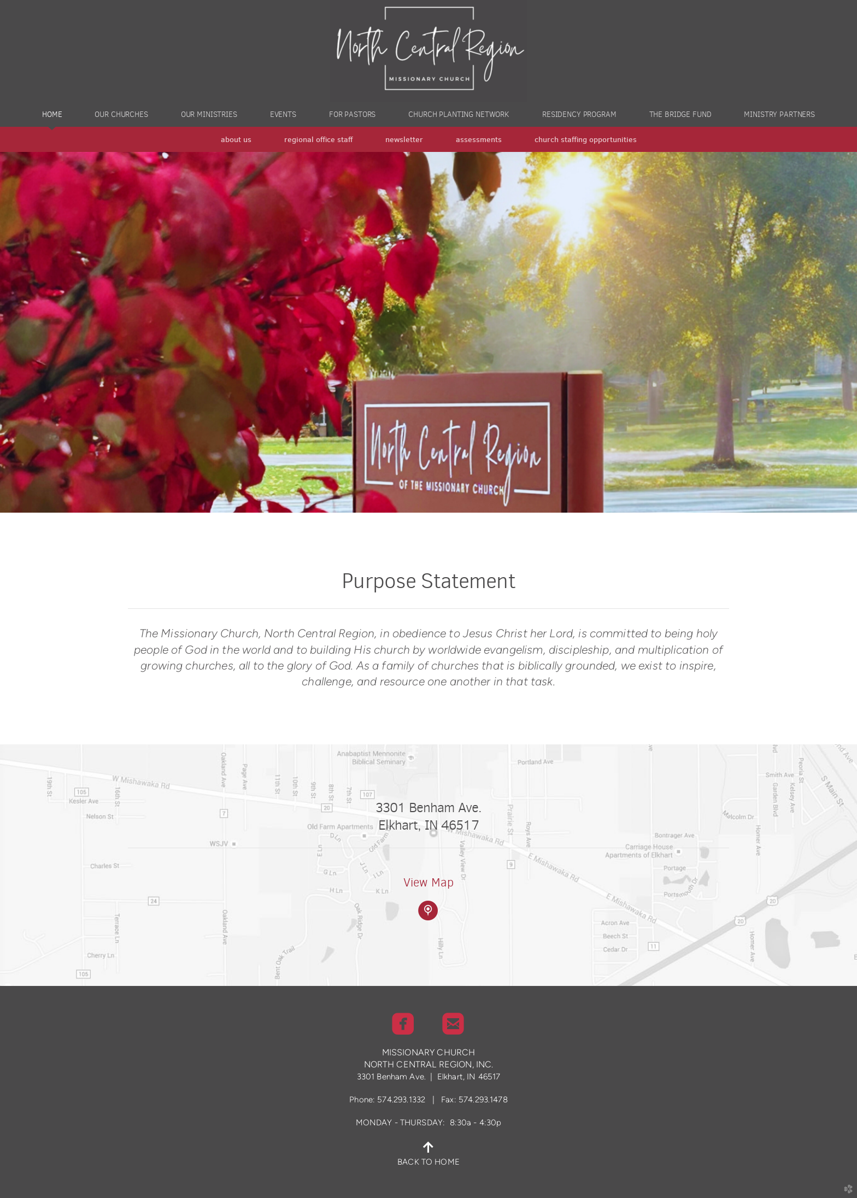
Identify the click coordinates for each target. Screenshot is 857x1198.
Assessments (479, 139)
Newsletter (404, 139)
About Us (236, 139)
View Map (428, 882)
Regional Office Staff (318, 139)
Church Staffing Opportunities (586, 139)
